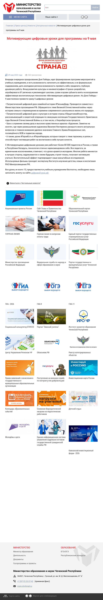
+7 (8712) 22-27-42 (25, 581)
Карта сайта (14, 596)
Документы (18, 559)
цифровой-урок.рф (40, 173)
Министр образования (23, 552)
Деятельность (19, 555)
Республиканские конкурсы (73, 555)
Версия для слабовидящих (45, 596)
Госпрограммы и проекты (24, 563)
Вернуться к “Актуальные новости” (25, 183)
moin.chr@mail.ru (24, 586)
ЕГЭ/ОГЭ (65, 552)
